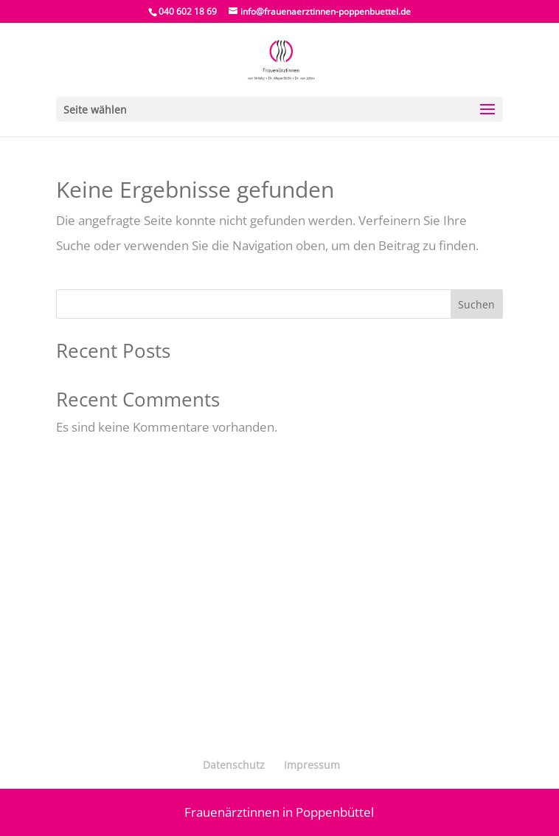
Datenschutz (234, 765)
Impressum (312, 765)
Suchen (476, 304)
